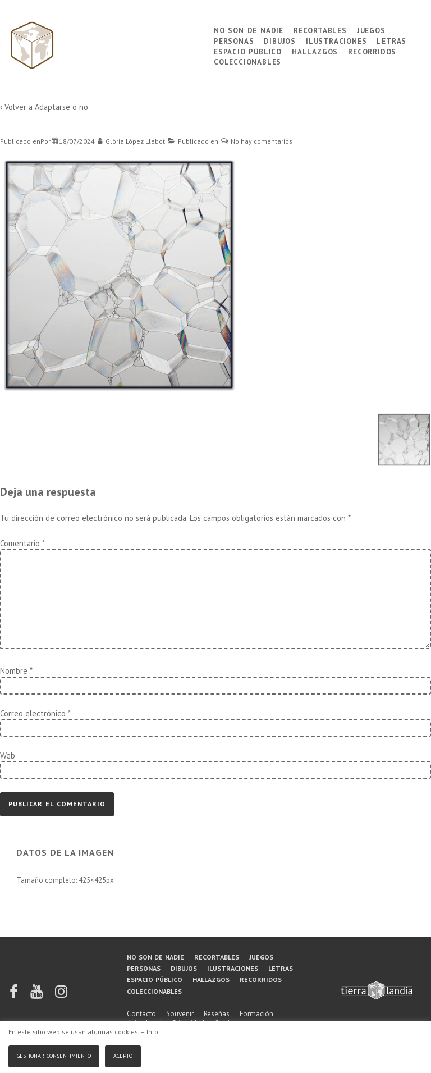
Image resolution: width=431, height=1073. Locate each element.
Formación (256, 1014)
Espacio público (248, 50)
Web (7, 755)
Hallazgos (315, 50)
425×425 (92, 880)
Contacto (141, 1014)
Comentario (22, 543)
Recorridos (372, 50)
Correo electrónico (33, 713)
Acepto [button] (122, 1054)
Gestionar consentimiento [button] (54, 1054)
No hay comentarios (261, 141)
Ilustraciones (336, 40)
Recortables (320, 29)
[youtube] (37, 995)
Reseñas (217, 1014)
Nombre (13, 670)
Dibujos (280, 40)
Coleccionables (247, 61)
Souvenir (180, 1014)
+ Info (149, 1032)
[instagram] (61, 995)
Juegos (371, 29)
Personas (234, 40)
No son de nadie (248, 29)
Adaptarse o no (61, 107)
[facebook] (14, 995)
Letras (391, 40)
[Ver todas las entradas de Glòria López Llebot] (132, 141)
